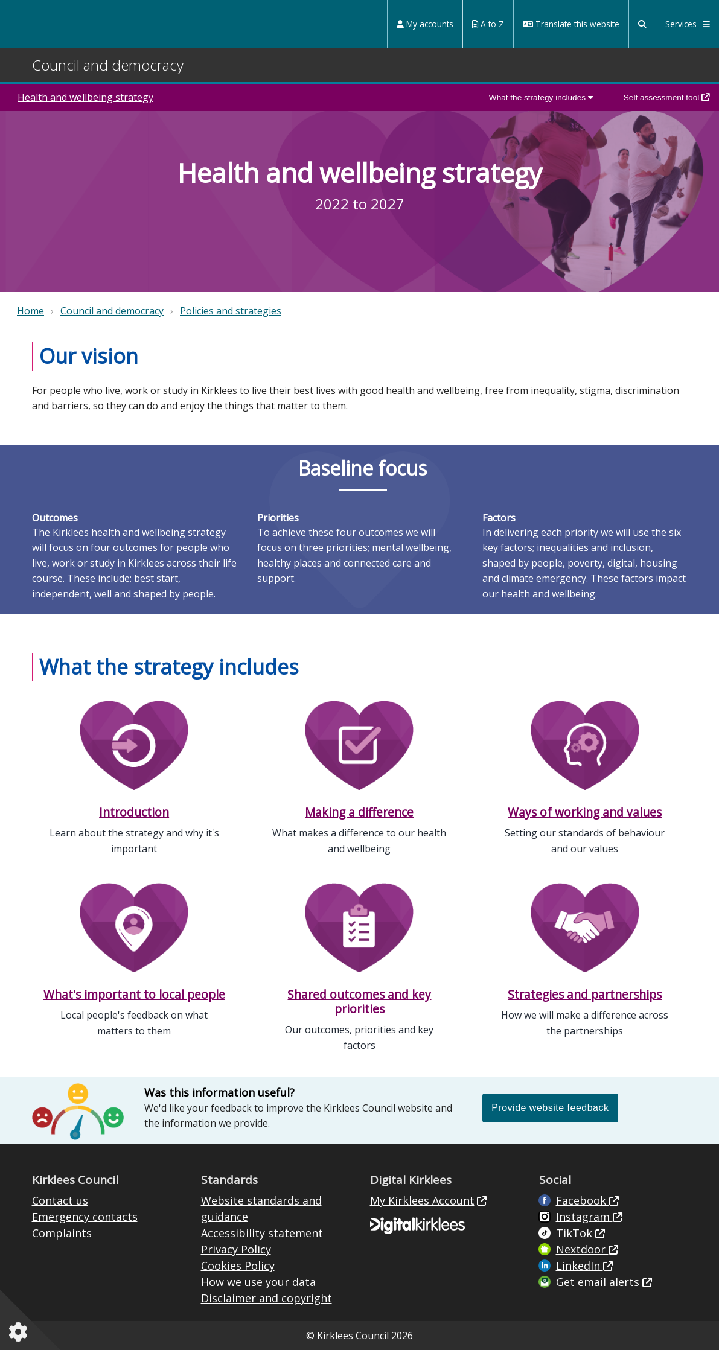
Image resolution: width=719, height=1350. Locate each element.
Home (30, 310)
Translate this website (571, 24)
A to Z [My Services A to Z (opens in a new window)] (488, 24)
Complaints (62, 1233)
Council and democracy (112, 310)
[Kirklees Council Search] (642, 24)
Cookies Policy (238, 1265)
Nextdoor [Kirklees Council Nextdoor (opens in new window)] (582, 1249)
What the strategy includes (541, 97)
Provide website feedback (550, 1108)
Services (687, 24)
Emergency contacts (85, 1216)
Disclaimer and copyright (266, 1298)
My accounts (425, 24)
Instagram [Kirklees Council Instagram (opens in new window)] (584, 1216)
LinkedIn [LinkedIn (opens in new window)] (579, 1265)
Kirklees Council (55, 24)
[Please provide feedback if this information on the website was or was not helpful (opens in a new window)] (550, 1107)
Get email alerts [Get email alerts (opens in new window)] (599, 1282)
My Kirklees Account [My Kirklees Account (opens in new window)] (422, 1200)
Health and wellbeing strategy (85, 97)
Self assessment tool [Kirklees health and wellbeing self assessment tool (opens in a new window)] (667, 97)
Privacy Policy (236, 1249)
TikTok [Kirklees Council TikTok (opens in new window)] (575, 1233)
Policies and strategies (230, 310)
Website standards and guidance (261, 1208)
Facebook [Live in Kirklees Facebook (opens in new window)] (582, 1200)
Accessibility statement (262, 1233)
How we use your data (258, 1282)
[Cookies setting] (20, 1332)
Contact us (60, 1200)
